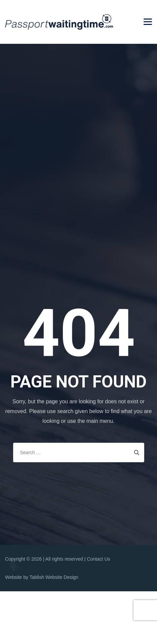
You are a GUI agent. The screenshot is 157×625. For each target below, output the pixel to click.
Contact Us (98, 559)
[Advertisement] (78, 126)
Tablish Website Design (54, 577)
